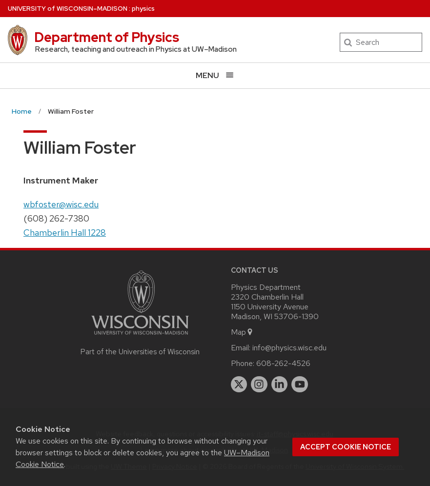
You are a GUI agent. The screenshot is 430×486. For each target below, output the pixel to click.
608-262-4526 (283, 363)
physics (143, 8)
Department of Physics (106, 37)
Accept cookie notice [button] (345, 447)
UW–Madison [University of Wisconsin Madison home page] (67, 8)
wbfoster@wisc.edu (61, 204)
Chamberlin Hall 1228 (64, 232)
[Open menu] (215, 75)
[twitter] (239, 384)
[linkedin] (279, 384)
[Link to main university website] (140, 336)
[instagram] (259, 384)
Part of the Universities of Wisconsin (140, 352)
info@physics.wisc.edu (289, 348)
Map (242, 332)
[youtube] (299, 384)
